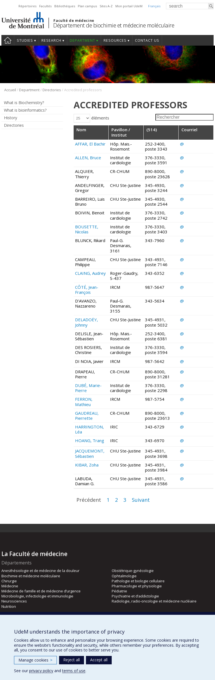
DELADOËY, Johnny (86, 322)
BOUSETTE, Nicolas (86, 229)
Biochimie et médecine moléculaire (30, 575)
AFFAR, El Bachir (90, 144)
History (10, 117)
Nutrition (8, 606)
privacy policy (41, 670)
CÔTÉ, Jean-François (86, 289)
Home (7, 40)
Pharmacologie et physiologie (137, 585)
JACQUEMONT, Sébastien (89, 453)
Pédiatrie (119, 591)
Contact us (147, 40)
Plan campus (87, 6)
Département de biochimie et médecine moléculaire (113, 25)
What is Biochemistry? (24, 102)
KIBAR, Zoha (87, 465)
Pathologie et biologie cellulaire (138, 580)
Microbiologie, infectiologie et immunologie (37, 596)
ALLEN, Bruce (88, 157)
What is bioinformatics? (25, 110)
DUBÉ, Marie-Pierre (88, 388)
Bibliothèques (64, 6)
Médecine (9, 585)
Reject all (71, 659)
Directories (52, 89)
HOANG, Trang (89, 440)
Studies (25, 40)
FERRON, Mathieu (83, 401)
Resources (115, 40)
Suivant (141, 499)
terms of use (73, 670)
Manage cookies (35, 660)
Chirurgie (9, 580)
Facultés (45, 6)
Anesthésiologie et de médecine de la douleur (40, 570)
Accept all (99, 659)
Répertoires (27, 6)
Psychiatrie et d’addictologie (135, 596)
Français (154, 6)
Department (82, 40)
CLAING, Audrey (90, 273)
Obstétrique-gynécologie (133, 570)
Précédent (88, 499)
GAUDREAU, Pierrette (87, 415)
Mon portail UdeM (128, 6)
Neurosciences (14, 601)
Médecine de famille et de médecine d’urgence (41, 591)
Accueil (10, 89)
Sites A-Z (106, 6)
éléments (91, 118)
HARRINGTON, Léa (89, 429)
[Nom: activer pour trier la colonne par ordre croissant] (91, 132)
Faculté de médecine (73, 20)
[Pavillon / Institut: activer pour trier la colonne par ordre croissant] (126, 132)
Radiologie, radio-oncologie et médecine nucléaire (154, 601)
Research (51, 40)
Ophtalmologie (124, 575)
